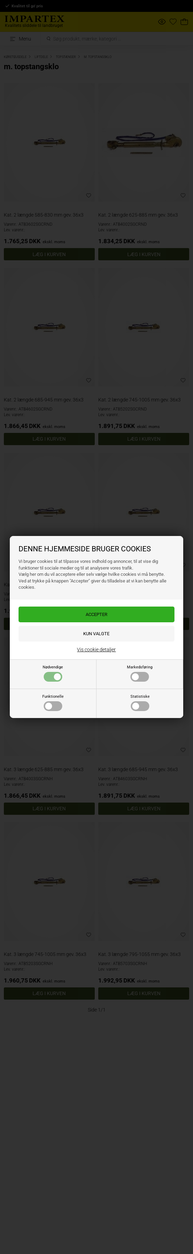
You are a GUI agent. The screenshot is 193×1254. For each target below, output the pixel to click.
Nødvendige (53, 673)
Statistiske (140, 702)
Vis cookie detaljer (96, 649)
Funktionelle (53, 702)
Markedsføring (139, 673)
